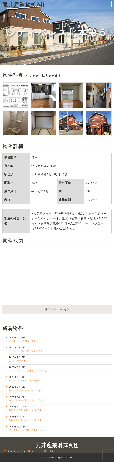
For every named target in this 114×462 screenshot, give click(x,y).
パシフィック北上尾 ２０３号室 (26, 351)
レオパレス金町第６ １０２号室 (26, 390)
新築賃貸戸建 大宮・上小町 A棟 (25, 420)
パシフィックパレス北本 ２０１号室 (28, 371)
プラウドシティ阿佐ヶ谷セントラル (27, 430)
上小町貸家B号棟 (17, 361)
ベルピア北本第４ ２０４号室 (25, 380)
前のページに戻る (57, 309)
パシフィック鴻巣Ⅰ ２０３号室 (26, 400)
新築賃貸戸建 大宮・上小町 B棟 (25, 410)
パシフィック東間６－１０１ (23, 341)
